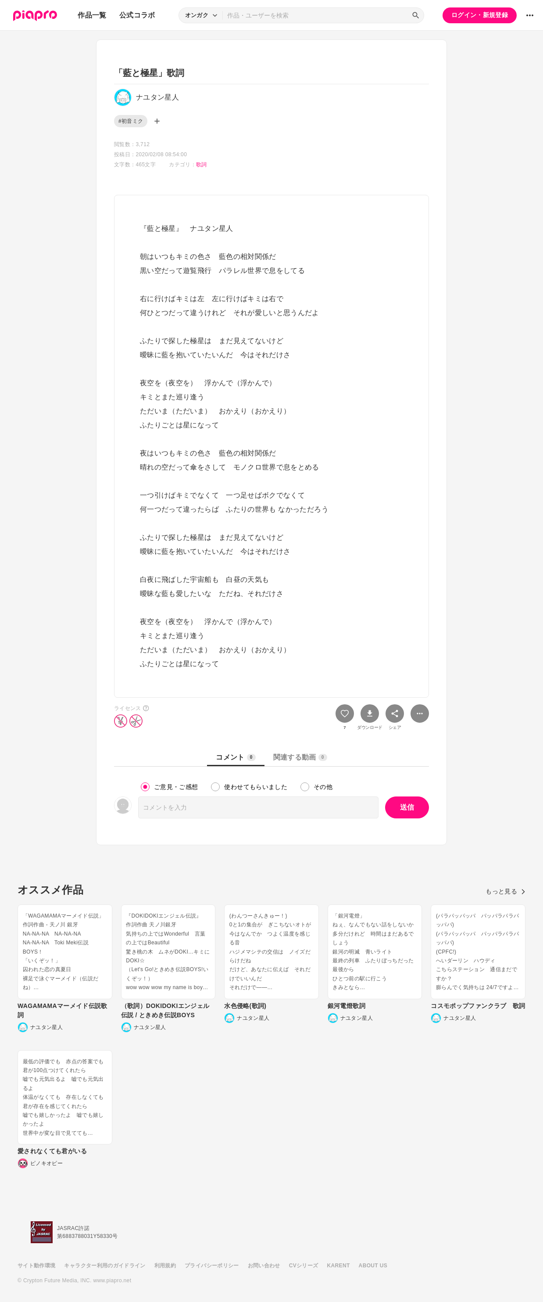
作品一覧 (92, 15)
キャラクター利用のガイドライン (104, 1266)
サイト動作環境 (36, 1266)
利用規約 (165, 1266)
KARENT (338, 1266)
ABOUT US (373, 1266)
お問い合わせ (264, 1266)
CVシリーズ (303, 1266)
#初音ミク (130, 121)
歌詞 (201, 164)
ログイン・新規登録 (479, 14)
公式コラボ (137, 15)
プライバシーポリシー (212, 1266)
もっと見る (505, 891)
